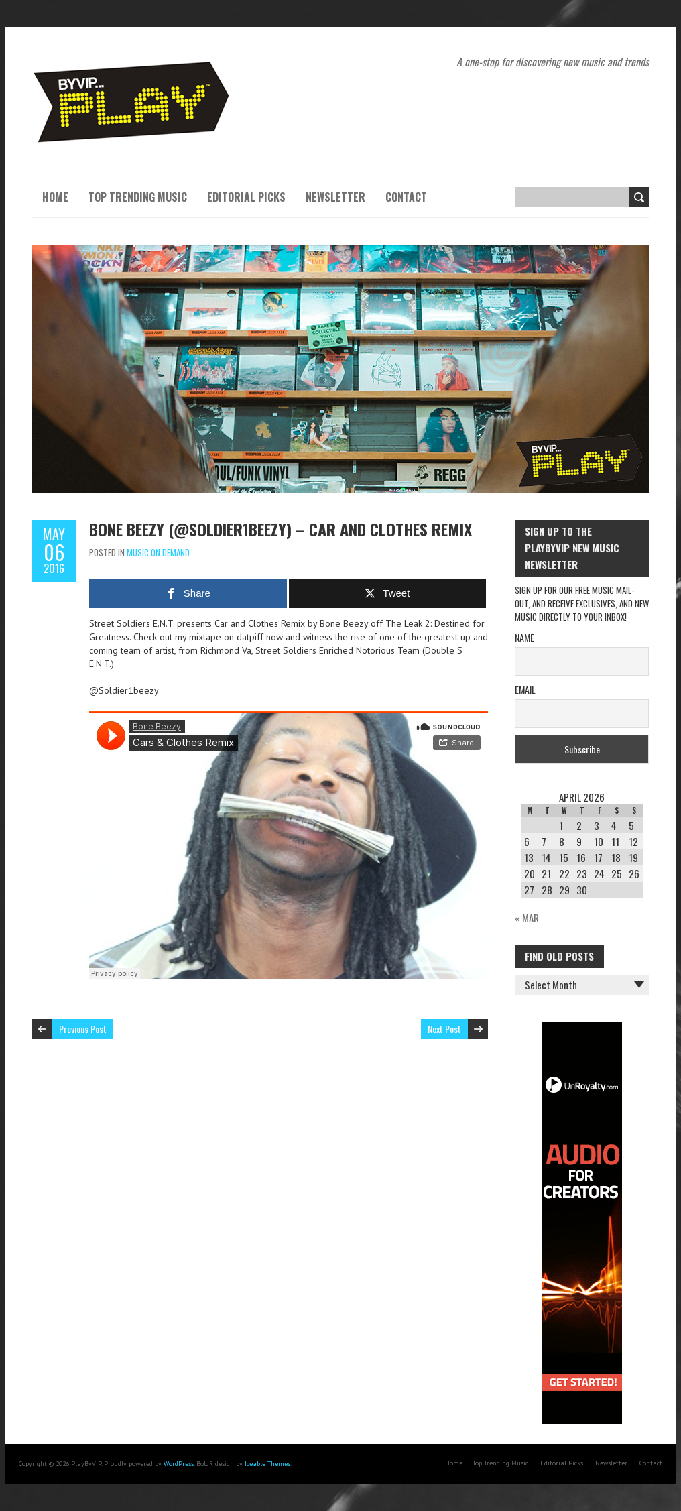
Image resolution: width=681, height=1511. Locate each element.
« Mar (527, 917)
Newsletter (335, 197)
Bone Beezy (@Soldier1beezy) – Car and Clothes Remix (280, 529)
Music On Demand (158, 552)
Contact (406, 197)
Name (524, 637)
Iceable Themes (267, 1463)
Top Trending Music (137, 197)
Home (55, 197)
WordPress (179, 1463)
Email (525, 689)
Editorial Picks (246, 197)
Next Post (444, 1029)
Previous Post (83, 1029)
